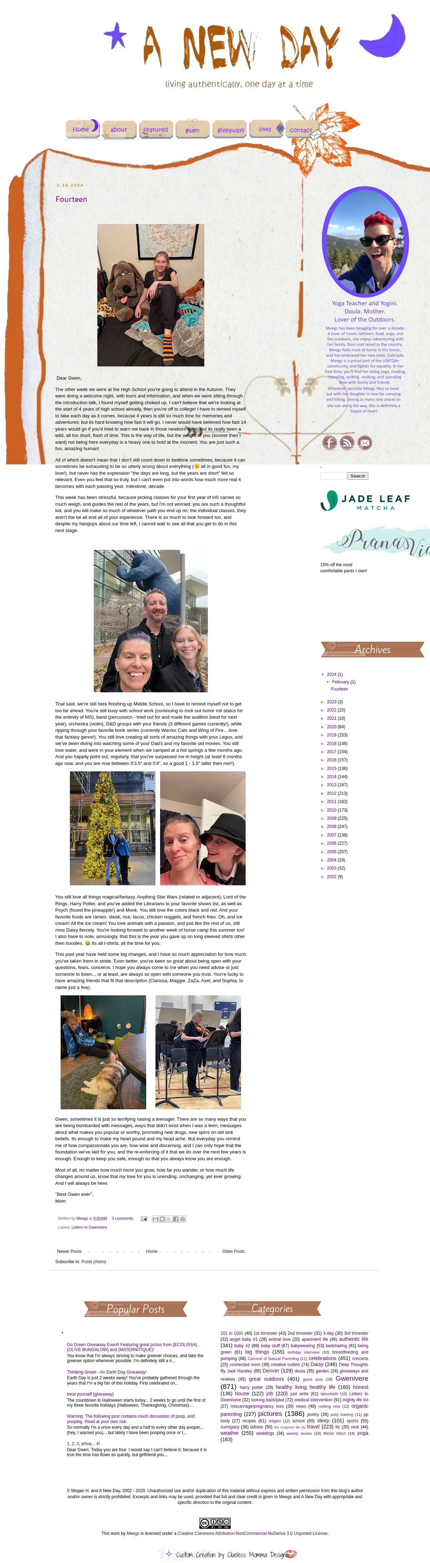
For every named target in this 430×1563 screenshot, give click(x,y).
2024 (332, 674)
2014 (332, 776)
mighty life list (355, 1399)
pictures (270, 1413)
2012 (332, 793)
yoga (362, 1433)
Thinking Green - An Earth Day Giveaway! (107, 1372)
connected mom (245, 1364)
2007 (332, 835)
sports (352, 1420)
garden (322, 1371)
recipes (249, 1420)
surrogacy (230, 1426)
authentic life (353, 1339)
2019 (332, 735)
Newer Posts (69, 1251)
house (242, 1393)
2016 (332, 759)
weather (230, 1433)
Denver (271, 1371)
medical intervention (313, 1399)
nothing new (329, 1406)
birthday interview (303, 1352)
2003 (332, 868)
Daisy (317, 1364)
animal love (279, 1339)
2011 (332, 801)
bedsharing (336, 1345)
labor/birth (329, 1394)
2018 (332, 743)
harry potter (251, 1387)
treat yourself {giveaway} (90, 1394)
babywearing (303, 1345)
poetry (313, 1414)
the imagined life (287, 1427)
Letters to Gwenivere (89, 1227)
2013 (332, 784)
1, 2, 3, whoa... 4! (83, 1443)
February (341, 681)
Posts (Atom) (93, 1261)
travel (313, 1426)
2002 (332, 876)
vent (355, 1426)
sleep (323, 1420)
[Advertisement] (345, 607)
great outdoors (266, 1379)
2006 (332, 843)
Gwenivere (352, 1378)
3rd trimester (356, 1333)
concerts (360, 1358)
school (298, 1420)
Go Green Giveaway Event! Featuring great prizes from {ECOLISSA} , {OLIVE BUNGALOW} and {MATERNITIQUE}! (133, 1347)
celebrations (323, 1358)
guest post (313, 1379)
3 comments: (123, 1218)
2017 (332, 751)
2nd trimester (300, 1333)
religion (274, 1421)
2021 (332, 718)
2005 (332, 851)
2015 (332, 768)
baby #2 (242, 1345)
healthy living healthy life (305, 1387)
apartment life (315, 1339)
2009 (332, 818)
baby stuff (270, 1345)
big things (257, 1352)
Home (152, 1251)
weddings (265, 1433)
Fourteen (71, 198)
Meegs (133, 1533)
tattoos (256, 1426)
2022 (332, 710)
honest (360, 1387)
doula (300, 1371)
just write (299, 1393)
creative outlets (285, 1364)
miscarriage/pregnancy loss (256, 1406)
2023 (332, 701)
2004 (332, 860)
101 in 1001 (232, 1333)
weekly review (299, 1433)
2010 (332, 810)
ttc (338, 1426)
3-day (328, 1333)
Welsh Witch (334, 1433)
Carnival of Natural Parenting (273, 1358)
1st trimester (265, 1333)
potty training (342, 1414)
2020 (332, 726)
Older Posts (233, 1251)
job (269, 1393)
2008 (332, 826)
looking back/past (267, 1399)
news (301, 1406)
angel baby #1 (244, 1339)
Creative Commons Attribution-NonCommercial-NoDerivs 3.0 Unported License (252, 1533)
